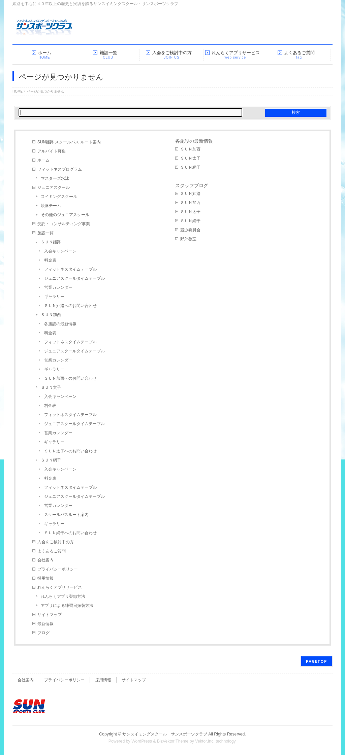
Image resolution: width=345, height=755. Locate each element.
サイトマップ (49, 614)
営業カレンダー (58, 287)
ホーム (43, 160)
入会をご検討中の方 (55, 542)
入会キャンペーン (60, 251)
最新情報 (45, 623)
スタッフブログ (191, 185)
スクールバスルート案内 (66, 514)
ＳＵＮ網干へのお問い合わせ (70, 532)
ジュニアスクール (53, 187)
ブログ (43, 632)
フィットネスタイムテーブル (70, 269)
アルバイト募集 (51, 151)
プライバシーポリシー (57, 569)
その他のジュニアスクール (65, 214)
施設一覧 (45, 233)
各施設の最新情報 (60, 323)
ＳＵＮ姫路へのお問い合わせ (70, 305)
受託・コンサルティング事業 (63, 223)
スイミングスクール (59, 196)
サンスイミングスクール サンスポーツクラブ (164, 734)
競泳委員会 (190, 230)
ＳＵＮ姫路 (51, 242)
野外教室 (188, 239)
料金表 (50, 260)
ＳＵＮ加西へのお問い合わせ (70, 378)
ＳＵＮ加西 (51, 314)
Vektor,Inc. (205, 741)
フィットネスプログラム (59, 169)
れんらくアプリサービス (59, 587)
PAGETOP (316, 661)
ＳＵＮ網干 (51, 460)
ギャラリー (54, 296)
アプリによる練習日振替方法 (67, 605)
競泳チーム (51, 205)
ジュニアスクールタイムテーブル (74, 278)
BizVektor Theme (173, 741)
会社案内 (45, 560)
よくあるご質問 (51, 551)
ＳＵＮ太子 (51, 387)
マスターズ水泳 (55, 178)
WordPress (141, 741)
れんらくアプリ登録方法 (63, 596)
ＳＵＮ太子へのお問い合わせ (70, 451)
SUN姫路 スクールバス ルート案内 (69, 142)
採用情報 (45, 578)
